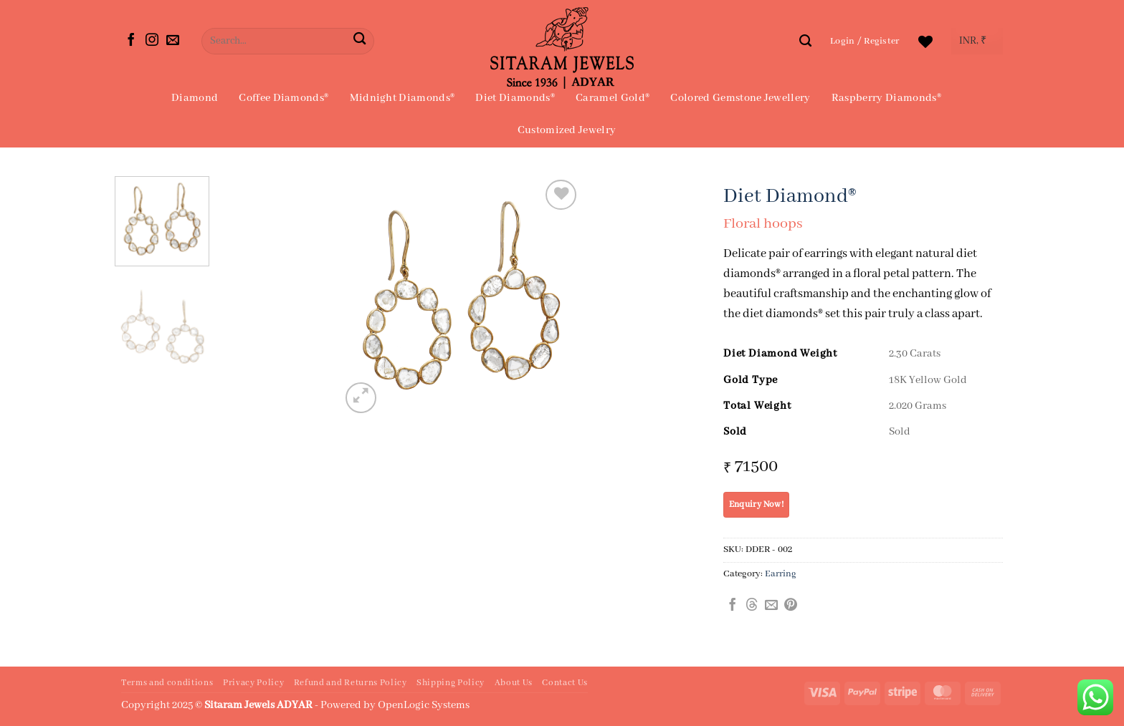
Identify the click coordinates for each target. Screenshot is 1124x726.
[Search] (805, 40)
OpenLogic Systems (424, 705)
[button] (865, 41)
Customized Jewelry (567, 130)
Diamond (194, 98)
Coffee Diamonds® (283, 98)
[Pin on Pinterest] (790, 606)
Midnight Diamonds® (402, 98)
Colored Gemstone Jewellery (740, 98)
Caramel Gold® (612, 98)
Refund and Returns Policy (350, 683)
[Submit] (359, 41)
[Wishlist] (925, 41)
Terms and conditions (167, 683)
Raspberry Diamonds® (886, 98)
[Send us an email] (172, 41)
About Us (514, 683)
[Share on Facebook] (732, 606)
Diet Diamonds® (514, 98)
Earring (780, 574)
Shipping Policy (450, 683)
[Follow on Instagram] (152, 41)
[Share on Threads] (752, 606)
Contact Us (565, 683)
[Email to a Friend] (771, 606)
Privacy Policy (253, 683)
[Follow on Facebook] (131, 41)
